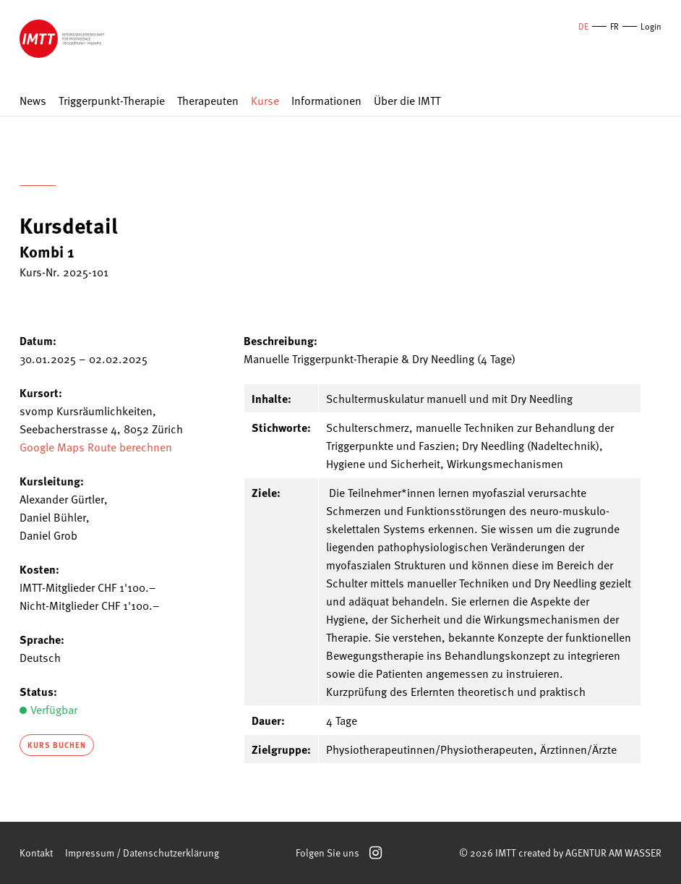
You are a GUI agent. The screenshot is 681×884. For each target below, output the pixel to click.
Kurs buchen (56, 744)
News (33, 101)
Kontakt (36, 852)
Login (651, 26)
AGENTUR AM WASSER (613, 852)
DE (583, 26)
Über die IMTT (407, 101)
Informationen (326, 101)
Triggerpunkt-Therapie (112, 101)
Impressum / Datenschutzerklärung (142, 852)
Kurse (265, 101)
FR (614, 26)
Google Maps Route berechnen (96, 446)
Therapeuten (208, 101)
